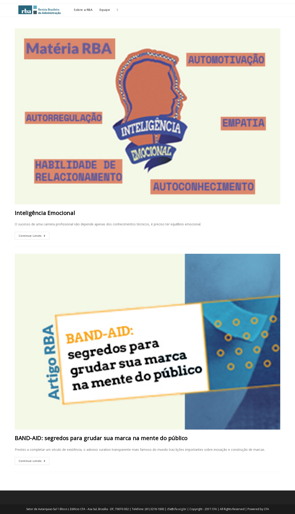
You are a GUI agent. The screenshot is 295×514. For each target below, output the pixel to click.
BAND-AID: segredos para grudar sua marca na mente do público (101, 438)
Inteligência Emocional (45, 213)
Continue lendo (34, 234)
